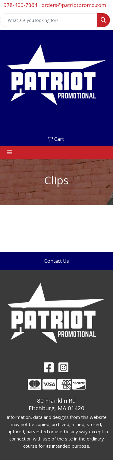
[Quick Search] (48, 20)
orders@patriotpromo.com (74, 5)
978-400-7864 (20, 5)
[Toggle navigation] (9, 152)
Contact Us (56, 261)
